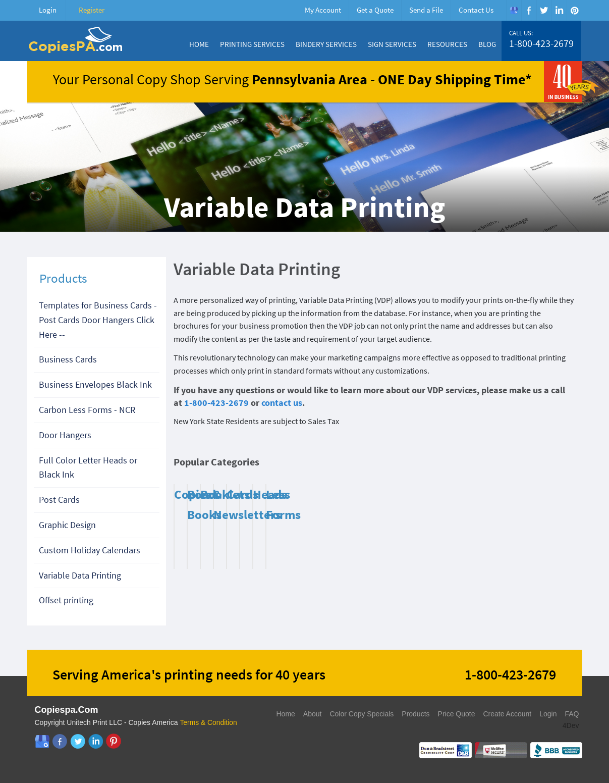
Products (415, 714)
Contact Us (476, 10)
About (312, 714)
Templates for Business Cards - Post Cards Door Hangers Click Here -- (98, 319)
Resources (447, 44)
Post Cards (59, 499)
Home (199, 44)
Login (48, 10)
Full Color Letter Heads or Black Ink (88, 467)
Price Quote (456, 714)
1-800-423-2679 (541, 43)
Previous (552, 464)
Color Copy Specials (361, 714)
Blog (487, 44)
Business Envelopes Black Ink (95, 384)
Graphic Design (67, 525)
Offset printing (66, 600)
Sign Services (392, 44)
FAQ (572, 714)
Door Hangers (65, 435)
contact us (281, 402)
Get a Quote (375, 10)
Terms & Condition (208, 722)
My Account (323, 10)
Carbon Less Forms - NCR (87, 409)
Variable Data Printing (80, 575)
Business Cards (68, 359)
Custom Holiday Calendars (89, 550)
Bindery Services (326, 44)
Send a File (426, 10)
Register (91, 10)
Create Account (507, 714)
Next (565, 464)
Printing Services (252, 44)
